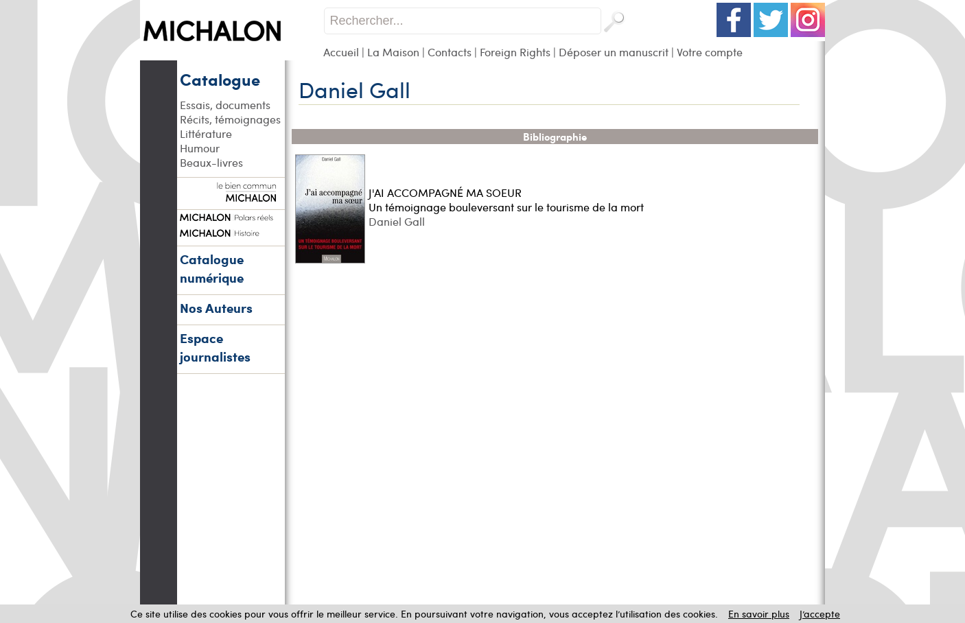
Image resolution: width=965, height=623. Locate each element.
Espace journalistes (215, 347)
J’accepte (820, 613)
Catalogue (220, 79)
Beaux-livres (211, 162)
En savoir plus (758, 613)
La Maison (393, 52)
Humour (200, 148)
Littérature (206, 133)
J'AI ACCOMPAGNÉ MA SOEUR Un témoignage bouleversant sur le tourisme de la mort (506, 199)
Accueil (341, 52)
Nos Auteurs (216, 307)
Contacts (450, 52)
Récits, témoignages (230, 119)
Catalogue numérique (212, 268)
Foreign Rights (515, 52)
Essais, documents (225, 104)
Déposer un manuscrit (613, 52)
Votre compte (710, 52)
